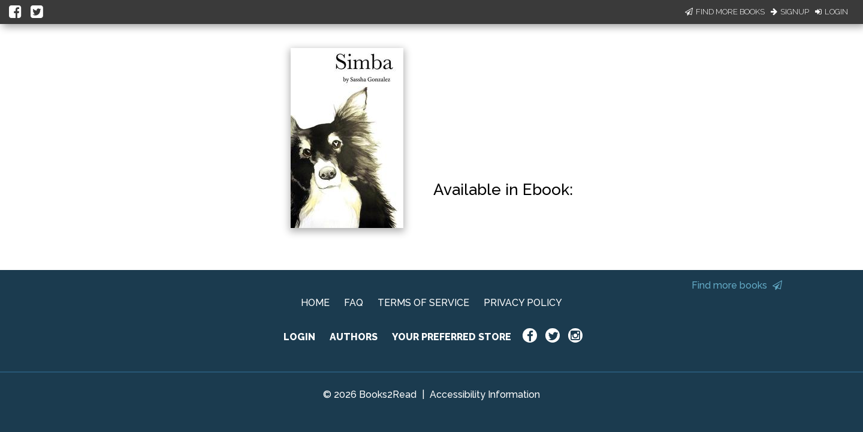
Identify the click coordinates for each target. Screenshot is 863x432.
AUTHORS (354, 337)
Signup (790, 11)
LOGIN (299, 337)
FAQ (353, 302)
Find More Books (725, 11)
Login (831, 11)
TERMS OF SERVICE (423, 302)
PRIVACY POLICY (523, 302)
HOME (315, 302)
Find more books (737, 285)
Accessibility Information (485, 394)
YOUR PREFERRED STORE (451, 337)
